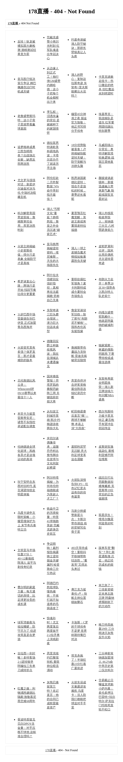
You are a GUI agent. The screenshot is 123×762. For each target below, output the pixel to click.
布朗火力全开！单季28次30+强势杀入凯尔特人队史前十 (107, 288)
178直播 (50, 750)
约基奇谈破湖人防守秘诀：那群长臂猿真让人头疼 (78, 48)
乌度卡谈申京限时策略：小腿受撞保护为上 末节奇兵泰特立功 (27, 521)
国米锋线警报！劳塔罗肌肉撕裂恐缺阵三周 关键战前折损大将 (53, 389)
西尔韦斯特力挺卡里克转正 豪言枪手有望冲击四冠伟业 (106, 420)
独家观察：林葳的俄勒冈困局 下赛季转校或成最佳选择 (106, 354)
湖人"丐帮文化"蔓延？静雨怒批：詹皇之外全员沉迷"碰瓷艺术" (53, 221)
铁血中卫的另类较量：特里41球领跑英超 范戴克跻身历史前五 (53, 521)
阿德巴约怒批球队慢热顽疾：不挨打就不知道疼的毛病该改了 (53, 595)
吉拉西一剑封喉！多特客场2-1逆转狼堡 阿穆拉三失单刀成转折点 (26, 662)
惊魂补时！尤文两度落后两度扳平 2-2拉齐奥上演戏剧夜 (53, 630)
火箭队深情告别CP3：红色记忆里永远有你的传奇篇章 (79, 488)
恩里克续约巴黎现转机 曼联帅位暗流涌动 (53, 662)
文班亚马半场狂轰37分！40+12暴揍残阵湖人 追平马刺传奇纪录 (27, 558)
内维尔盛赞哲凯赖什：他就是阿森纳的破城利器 (106, 321)
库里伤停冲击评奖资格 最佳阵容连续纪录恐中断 (78, 389)
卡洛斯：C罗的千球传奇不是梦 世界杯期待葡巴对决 (79, 631)
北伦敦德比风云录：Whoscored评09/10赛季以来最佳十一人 (27, 389)
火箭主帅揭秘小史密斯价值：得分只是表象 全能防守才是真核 (27, 255)
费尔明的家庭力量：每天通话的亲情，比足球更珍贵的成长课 (26, 596)
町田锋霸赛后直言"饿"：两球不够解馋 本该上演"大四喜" (79, 420)
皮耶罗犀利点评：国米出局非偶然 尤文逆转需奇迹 (106, 255)
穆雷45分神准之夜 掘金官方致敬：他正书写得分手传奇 (79, 122)
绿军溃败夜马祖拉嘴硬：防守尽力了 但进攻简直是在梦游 (27, 631)
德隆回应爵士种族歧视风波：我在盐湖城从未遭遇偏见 (53, 353)
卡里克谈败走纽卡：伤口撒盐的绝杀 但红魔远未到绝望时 (106, 85)
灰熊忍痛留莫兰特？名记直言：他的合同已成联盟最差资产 (53, 695)
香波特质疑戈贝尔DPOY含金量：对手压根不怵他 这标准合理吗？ (27, 728)
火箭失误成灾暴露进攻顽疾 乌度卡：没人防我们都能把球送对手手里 (78, 695)
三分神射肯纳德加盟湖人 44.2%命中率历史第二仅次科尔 (106, 662)
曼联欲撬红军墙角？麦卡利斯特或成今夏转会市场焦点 (78, 288)
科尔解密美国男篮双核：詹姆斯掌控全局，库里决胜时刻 (26, 221)
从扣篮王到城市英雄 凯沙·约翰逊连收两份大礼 (53, 420)
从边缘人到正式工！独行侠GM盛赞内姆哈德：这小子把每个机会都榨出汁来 (53, 85)
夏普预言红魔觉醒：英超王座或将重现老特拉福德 (78, 221)
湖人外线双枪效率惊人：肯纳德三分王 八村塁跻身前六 (106, 221)
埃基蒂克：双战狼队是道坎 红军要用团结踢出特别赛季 (106, 122)
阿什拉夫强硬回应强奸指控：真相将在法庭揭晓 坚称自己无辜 (53, 287)
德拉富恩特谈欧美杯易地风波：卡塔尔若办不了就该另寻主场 (53, 155)
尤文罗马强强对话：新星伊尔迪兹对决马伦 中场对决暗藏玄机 (27, 188)
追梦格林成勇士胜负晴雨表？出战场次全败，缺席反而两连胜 (26, 155)
